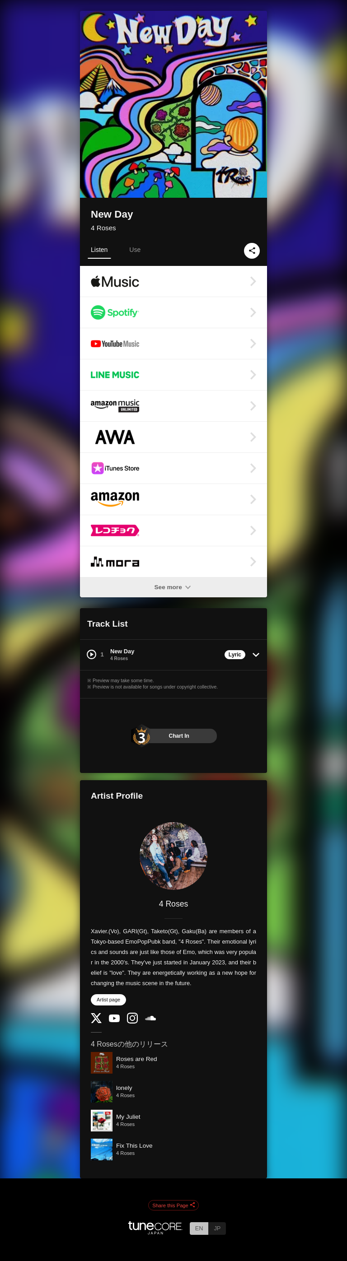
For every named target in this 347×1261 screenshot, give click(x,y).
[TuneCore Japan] (155, 1232)
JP (217, 1228)
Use (135, 249)
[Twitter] (96, 1021)
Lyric (235, 654)
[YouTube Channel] (114, 1020)
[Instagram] (132, 1021)
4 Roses (103, 228)
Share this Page (173, 1205)
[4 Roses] (173, 856)
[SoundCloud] (150, 1018)
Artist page (108, 999)
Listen (99, 249)
